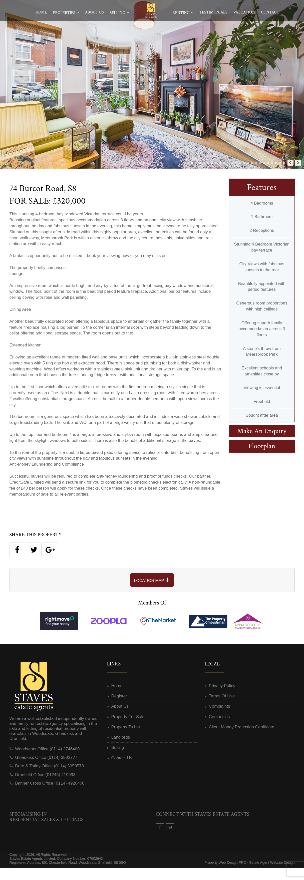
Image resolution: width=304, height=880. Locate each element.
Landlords (120, 749)
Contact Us (121, 769)
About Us (94, 12)
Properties (64, 12)
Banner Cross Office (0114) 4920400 (50, 794)
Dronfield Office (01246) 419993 (45, 786)
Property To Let (125, 738)
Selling (117, 12)
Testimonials (213, 12)
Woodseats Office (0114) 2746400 (47, 760)
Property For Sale (128, 728)
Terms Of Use (222, 707)
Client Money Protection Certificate (241, 738)
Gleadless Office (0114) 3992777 (46, 769)
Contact (270, 12)
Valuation (244, 12)
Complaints (219, 718)
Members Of (152, 614)
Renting (181, 12)
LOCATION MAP (152, 591)
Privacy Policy (222, 697)
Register (119, 707)
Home (41, 12)
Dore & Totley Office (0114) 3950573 (49, 777)
